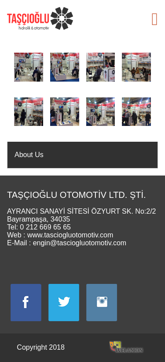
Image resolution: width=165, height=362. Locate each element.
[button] (154, 19)
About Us (29, 154)
